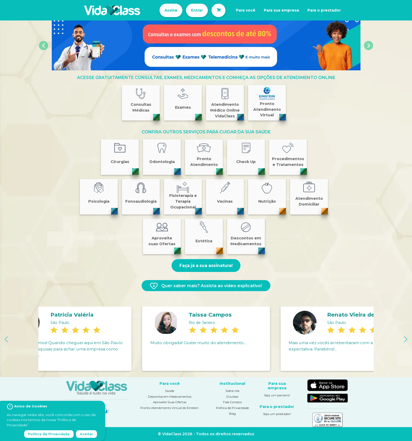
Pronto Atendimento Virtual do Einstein (169, 408)
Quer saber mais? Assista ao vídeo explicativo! (206, 286)
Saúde (169, 391)
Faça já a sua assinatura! (206, 265)
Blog (232, 413)
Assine (164, 10)
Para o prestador (330, 10)
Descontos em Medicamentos (169, 396)
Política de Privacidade (232, 408)
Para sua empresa (283, 10)
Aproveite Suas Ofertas (169, 402)
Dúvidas (232, 396)
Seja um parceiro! (277, 395)
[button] (44, 45)
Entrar (192, 10)
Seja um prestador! (277, 414)
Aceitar (86, 434)
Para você (244, 10)
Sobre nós (232, 391)
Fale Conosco (232, 402)
